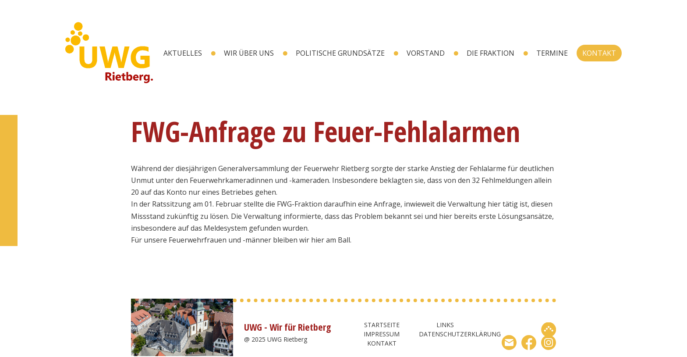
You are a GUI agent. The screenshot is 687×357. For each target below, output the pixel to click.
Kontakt (599, 53)
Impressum (382, 334)
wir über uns (249, 53)
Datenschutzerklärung (460, 334)
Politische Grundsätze (340, 53)
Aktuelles (182, 53)
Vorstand (426, 53)
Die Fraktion (490, 53)
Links (445, 325)
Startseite (382, 325)
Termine (552, 53)
